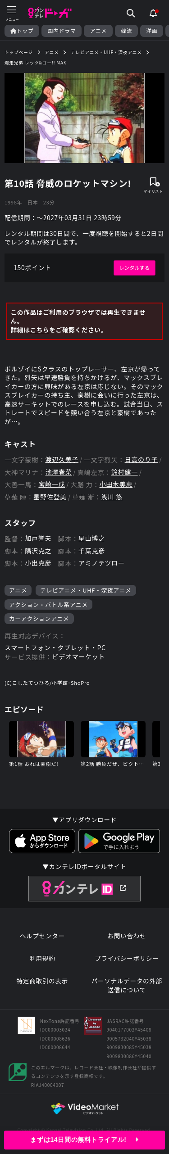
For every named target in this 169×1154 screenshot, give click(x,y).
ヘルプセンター (42, 936)
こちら (39, 330)
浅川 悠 (112, 497)
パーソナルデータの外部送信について (126, 985)
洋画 (151, 30)
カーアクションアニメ (39, 618)
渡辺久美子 (62, 459)
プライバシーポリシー (127, 958)
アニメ (98, 30)
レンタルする (134, 267)
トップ (21, 30)
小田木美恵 (116, 484)
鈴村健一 (124, 472)
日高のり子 (141, 459)
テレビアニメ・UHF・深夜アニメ (86, 590)
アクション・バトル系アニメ (48, 604)
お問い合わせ (126, 936)
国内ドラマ (61, 30)
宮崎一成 (51, 484)
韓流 (126, 30)
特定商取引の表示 (42, 981)
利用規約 (42, 958)
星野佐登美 (50, 497)
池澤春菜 (59, 472)
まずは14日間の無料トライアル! (84, 1139)
